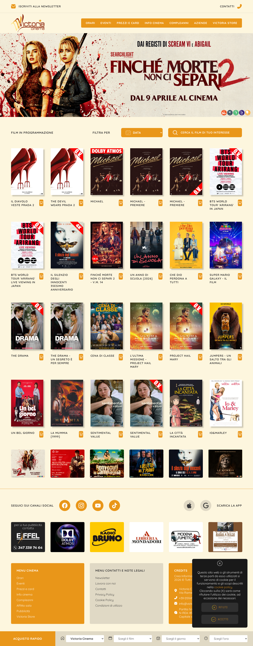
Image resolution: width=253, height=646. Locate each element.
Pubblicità (23, 611)
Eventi (105, 23)
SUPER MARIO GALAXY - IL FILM (220, 278)
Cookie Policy (104, 600)
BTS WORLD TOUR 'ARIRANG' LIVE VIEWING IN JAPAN (23, 280)
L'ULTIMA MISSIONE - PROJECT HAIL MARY (140, 361)
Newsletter (102, 578)
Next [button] (243, 75)
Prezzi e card (25, 589)
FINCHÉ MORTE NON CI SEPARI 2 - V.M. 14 (103, 278)
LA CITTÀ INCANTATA (178, 434)
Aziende (200, 23)
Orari (90, 23)
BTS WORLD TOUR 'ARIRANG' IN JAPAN (222, 205)
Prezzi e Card (128, 23)
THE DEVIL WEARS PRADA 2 (63, 203)
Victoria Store (225, 23)
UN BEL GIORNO (22, 433)
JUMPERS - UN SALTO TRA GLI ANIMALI (220, 359)
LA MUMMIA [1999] (59, 434)
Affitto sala (24, 605)
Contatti (100, 589)
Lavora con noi (105, 583)
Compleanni (179, 23)
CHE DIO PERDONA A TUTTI (178, 278)
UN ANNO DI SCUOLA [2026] (141, 276)
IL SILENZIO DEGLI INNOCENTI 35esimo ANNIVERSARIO (62, 282)
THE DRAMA (20, 355)
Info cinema (154, 23)
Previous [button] (9, 75)
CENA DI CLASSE (103, 355)
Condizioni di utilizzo (108, 605)
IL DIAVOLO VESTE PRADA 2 (22, 203)
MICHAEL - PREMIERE (137, 203)
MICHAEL (97, 201)
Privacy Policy (104, 594)
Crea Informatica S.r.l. (188, 576)
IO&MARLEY (218, 433)
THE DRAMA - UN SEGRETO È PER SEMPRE (61, 359)
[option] (126, 75)
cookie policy (223, 587)
